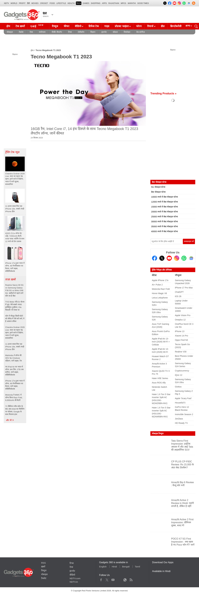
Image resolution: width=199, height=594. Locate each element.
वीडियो (78, 26)
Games (86, 3)
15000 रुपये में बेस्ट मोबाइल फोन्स (164, 207)
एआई (37, 26)
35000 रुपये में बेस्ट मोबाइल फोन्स (164, 226)
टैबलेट (21, 32)
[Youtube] (169, 258)
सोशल (115, 32)
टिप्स (70, 32)
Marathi (132, 3)
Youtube (113, 579)
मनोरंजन (42, 32)
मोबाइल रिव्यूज (157, 433)
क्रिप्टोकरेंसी (175, 26)
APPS (104, 3)
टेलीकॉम (81, 32)
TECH (78, 3)
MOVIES (34, 3)
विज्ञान (92, 32)
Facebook (101, 579)
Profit (22, 3)
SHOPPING (95, 3)
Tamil (137, 566)
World (14, 3)
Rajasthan (113, 3)
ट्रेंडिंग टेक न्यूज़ (12, 152)
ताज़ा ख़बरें (10, 279)
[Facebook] (154, 258)
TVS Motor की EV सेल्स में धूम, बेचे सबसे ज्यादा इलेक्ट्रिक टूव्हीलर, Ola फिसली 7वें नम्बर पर (14, 306)
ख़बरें (43, 566)
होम (8, 26)
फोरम (139, 26)
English (103, 566)
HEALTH (71, 3)
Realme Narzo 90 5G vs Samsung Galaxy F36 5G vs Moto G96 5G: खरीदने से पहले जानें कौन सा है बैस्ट (14, 290)
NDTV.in (74, 582)
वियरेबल (127, 32)
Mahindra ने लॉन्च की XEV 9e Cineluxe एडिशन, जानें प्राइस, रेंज (13, 358)
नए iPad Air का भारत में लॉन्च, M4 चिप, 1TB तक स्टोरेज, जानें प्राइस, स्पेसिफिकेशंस (14, 371)
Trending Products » (163, 93)
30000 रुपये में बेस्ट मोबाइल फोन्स (164, 221)
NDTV (6, 3)
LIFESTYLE (61, 3)
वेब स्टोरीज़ (140, 32)
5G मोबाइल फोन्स (158, 187)
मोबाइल (10, 32)
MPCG (123, 3)
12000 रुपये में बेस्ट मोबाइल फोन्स (164, 202)
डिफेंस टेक (94, 26)
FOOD (52, 3)
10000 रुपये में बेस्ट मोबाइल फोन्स (164, 197)
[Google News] (191, 258)
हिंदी (28, 3)
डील (163, 26)
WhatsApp (125, 579)
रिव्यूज (55, 26)
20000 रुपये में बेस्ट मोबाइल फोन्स (164, 211)
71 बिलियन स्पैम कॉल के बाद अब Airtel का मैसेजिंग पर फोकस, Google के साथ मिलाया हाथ (14, 410)
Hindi (114, 566)
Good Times (143, 3)
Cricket (44, 3)
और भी (10, 420)
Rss (131, 579)
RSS (43, 563)
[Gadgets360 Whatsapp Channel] (183, 258)
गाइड (106, 26)
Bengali (126, 566)
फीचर (66, 26)
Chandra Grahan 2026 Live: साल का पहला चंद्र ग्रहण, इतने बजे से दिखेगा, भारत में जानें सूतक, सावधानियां (15, 332)
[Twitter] (161, 258)
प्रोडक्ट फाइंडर (122, 26)
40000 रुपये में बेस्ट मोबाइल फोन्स (164, 231)
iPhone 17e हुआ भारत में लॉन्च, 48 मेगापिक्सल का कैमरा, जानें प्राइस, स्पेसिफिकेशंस (15, 385)
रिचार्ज (150, 26)
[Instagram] (176, 258)
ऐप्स (31, 32)
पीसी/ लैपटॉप (57, 32)
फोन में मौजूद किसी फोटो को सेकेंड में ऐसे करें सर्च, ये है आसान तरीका (14, 318)
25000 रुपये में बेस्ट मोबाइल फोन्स (164, 216)
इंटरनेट (104, 32)
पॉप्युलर (178, 275)
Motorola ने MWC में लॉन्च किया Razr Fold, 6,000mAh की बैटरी (13, 397)
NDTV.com (75, 578)
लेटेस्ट (154, 275)
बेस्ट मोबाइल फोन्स (158, 192)
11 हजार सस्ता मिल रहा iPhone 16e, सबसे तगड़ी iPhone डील (14, 346)
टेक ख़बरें (20, 26)
